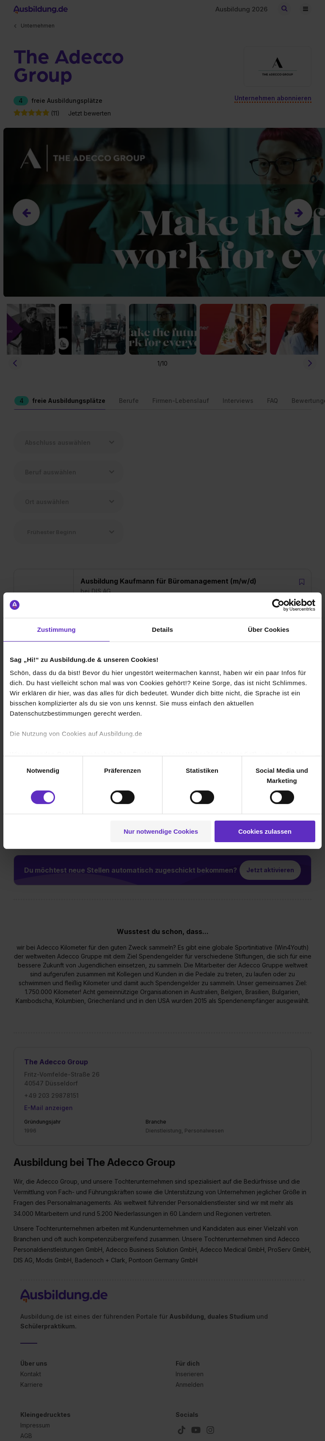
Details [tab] (162, 629)
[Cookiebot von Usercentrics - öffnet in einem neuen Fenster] (278, 604)
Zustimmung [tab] (56, 629)
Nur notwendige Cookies (161, 831)
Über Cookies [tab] (268, 629)
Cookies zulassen (265, 831)
